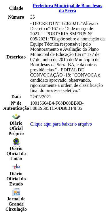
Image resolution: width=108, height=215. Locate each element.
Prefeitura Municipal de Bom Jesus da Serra (67, 8)
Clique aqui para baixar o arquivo (61, 124)
